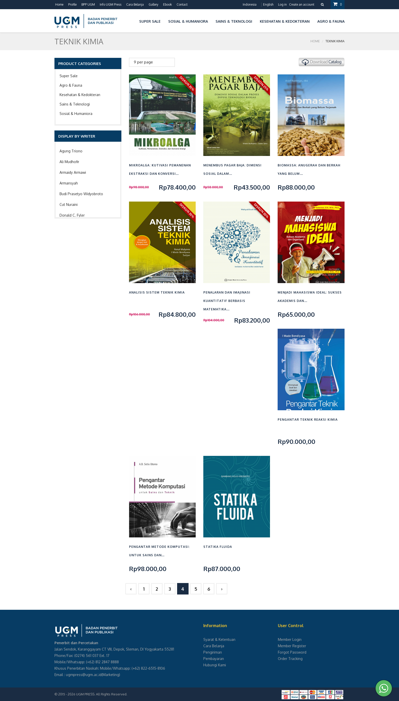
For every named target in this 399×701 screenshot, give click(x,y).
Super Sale (69, 76)
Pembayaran (213, 658)
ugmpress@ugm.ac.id (84, 674)
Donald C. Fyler (72, 215)
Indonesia (249, 4)
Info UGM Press (110, 4)
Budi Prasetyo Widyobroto (81, 194)
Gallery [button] (153, 4)
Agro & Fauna (71, 85)
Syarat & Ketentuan (219, 639)
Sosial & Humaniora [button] (188, 21)
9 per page (143, 62)
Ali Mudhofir (69, 162)
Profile (72, 4)
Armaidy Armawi (73, 172)
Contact (182, 4)
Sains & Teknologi (75, 104)
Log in (282, 4)
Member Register (292, 646)
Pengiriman (212, 652)
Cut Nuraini (69, 204)
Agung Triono (71, 151)
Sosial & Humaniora (76, 113)
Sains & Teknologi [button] (234, 21)
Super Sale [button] (150, 21)
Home (59, 4)
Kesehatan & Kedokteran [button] (285, 21)
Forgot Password (292, 652)
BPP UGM (88, 4)
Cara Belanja (135, 4)
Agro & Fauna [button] (331, 21)
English (268, 4)
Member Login (290, 639)
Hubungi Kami (214, 665)
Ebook (167, 4)
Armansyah (69, 183)
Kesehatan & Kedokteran (80, 94)
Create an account (301, 4)
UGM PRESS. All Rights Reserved (101, 694)
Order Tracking (290, 658)
